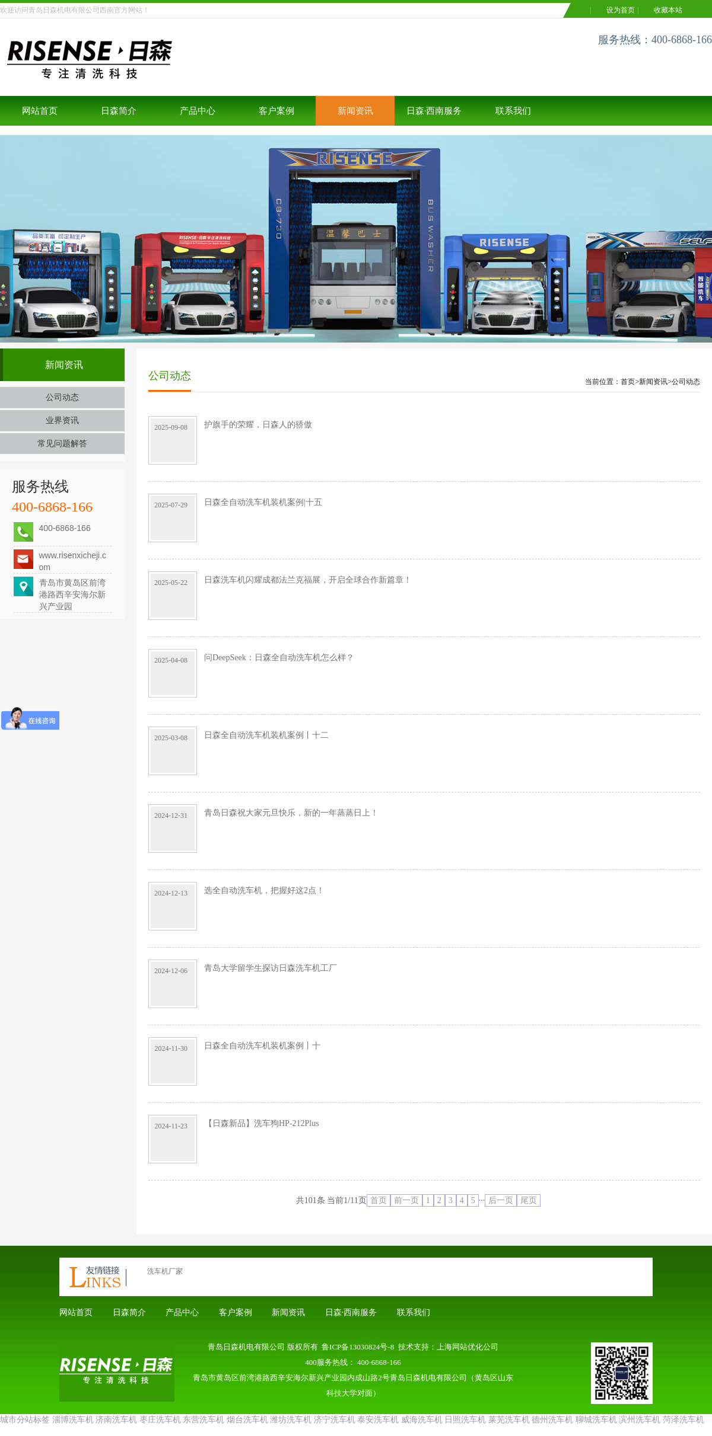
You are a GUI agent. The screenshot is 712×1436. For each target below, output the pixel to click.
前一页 (406, 1200)
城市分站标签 (25, 1419)
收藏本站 (668, 10)
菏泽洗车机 (683, 1419)
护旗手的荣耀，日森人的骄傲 (258, 424)
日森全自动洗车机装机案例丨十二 (266, 735)
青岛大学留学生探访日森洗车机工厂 (270, 968)
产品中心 (197, 111)
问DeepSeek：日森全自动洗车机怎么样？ (279, 657)
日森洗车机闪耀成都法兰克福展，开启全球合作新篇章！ (308, 579)
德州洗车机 (552, 1419)
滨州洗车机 (639, 1419)
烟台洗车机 (247, 1419)
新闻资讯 (355, 111)
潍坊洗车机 (291, 1419)
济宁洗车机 (334, 1419)
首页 (628, 382)
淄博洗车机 (73, 1419)
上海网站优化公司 (467, 1346)
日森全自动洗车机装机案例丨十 (262, 1045)
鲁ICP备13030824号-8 (358, 1346)
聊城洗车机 (596, 1419)
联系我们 (513, 111)
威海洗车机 (422, 1419)
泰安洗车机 (378, 1419)
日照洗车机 (465, 1419)
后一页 (500, 1200)
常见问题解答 (62, 443)
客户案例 (276, 111)
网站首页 (40, 111)
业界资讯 (62, 420)
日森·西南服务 (434, 111)
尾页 (528, 1200)
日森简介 (118, 111)
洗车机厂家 (165, 1271)
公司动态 (62, 397)
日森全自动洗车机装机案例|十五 (263, 502)
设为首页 (620, 10)
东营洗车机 (203, 1419)
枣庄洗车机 (160, 1419)
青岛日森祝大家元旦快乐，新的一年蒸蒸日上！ (291, 812)
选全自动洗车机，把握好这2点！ (264, 890)
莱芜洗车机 (509, 1419)
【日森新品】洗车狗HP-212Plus (261, 1123)
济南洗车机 (116, 1419)
